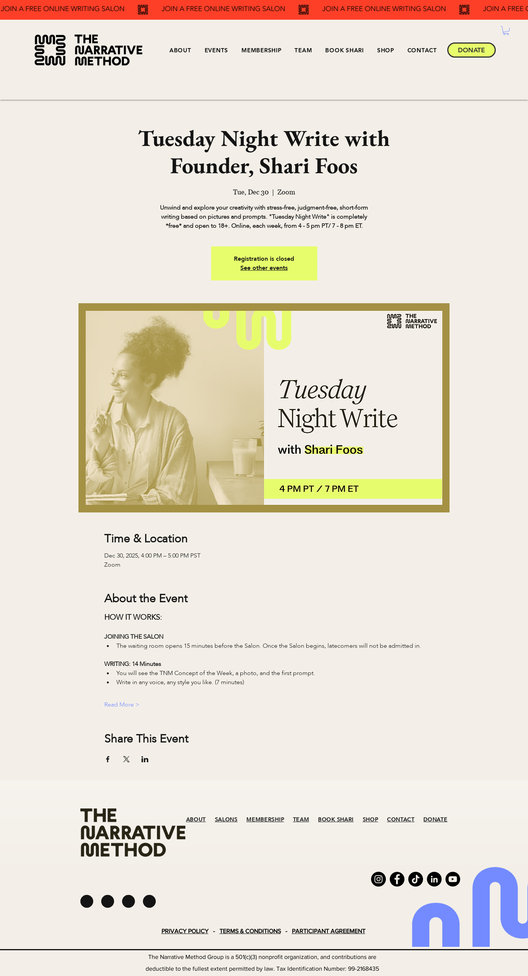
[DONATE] (471, 50)
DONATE (435, 819)
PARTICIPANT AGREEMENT (328, 931)
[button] (216, 50)
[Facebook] (397, 879)
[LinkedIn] (434, 879)
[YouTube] (452, 879)
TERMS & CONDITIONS (250, 931)
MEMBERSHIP (265, 819)
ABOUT (196, 819)
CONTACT (401, 819)
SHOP (370, 819)
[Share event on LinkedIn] (145, 759)
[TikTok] (415, 879)
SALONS (226, 819)
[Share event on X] (126, 759)
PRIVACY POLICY (184, 931)
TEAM (301, 819)
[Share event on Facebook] (107, 759)
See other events (264, 268)
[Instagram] (378, 879)
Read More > (121, 704)
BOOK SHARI (336, 819)
